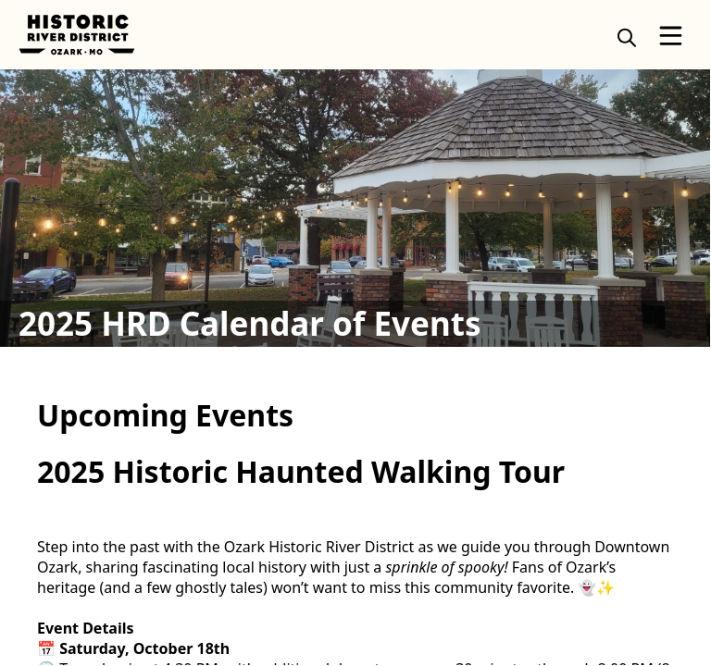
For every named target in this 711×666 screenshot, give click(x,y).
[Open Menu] (671, 35)
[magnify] (626, 37)
